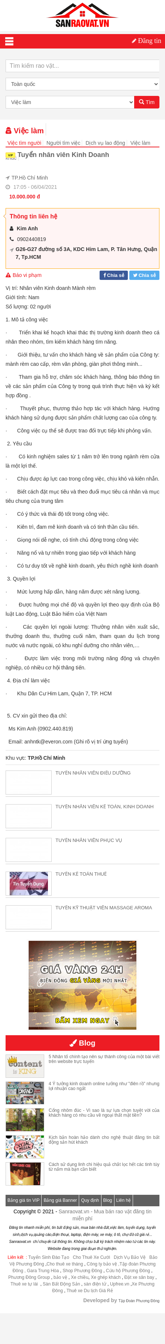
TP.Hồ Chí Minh (30, 178)
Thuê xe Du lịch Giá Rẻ (90, 1290)
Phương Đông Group (29, 1277)
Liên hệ (123, 1200)
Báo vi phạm (24, 275)
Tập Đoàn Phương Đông (139, 1301)
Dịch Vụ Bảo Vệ (130, 1257)
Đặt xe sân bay (139, 1277)
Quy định (90, 1200)
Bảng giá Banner (60, 1200)
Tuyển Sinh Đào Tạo (48, 1257)
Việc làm (25, 131)
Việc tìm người (24, 143)
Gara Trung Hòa (43, 1270)
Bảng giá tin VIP (23, 1200)
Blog (107, 1200)
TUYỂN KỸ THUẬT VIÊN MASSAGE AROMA (103, 907)
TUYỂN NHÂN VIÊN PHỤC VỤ (88, 840)
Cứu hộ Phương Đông (128, 1270)
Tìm (147, 102)
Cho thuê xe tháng (64, 1264)
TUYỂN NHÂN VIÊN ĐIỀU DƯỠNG (92, 773)
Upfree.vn (119, 1284)
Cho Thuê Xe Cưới (91, 1257)
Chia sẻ (115, 275)
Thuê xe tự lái (24, 1284)
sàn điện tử (95, 1284)
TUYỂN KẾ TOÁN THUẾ (81, 874)
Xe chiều (79, 1277)
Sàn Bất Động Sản (61, 1284)
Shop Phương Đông (82, 1270)
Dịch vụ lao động (105, 143)
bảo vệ (61, 1277)
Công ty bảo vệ (102, 1264)
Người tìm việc (63, 143)
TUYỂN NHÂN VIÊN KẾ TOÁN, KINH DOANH (104, 806)
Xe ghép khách (106, 1277)
